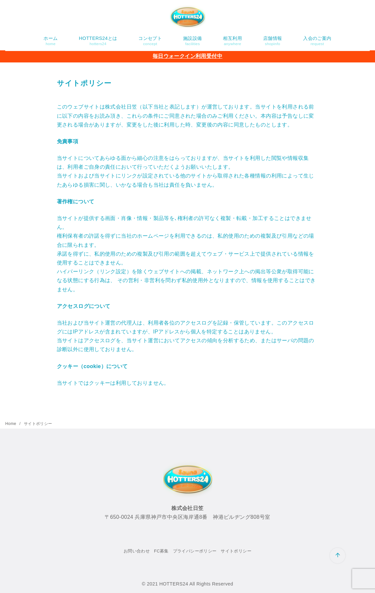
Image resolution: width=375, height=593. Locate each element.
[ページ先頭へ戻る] (337, 555)
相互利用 (232, 41)
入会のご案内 (317, 41)
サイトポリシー (38, 423)
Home (11, 423)
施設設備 (192, 41)
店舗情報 (272, 41)
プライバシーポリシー (195, 551)
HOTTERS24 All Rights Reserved (196, 583)
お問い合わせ (137, 551)
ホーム (50, 41)
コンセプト (150, 41)
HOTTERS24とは (98, 41)
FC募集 (161, 551)
